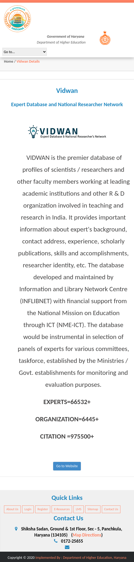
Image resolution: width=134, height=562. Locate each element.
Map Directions (87, 535)
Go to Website (67, 466)
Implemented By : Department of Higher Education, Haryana (80, 557)
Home (8, 61)
